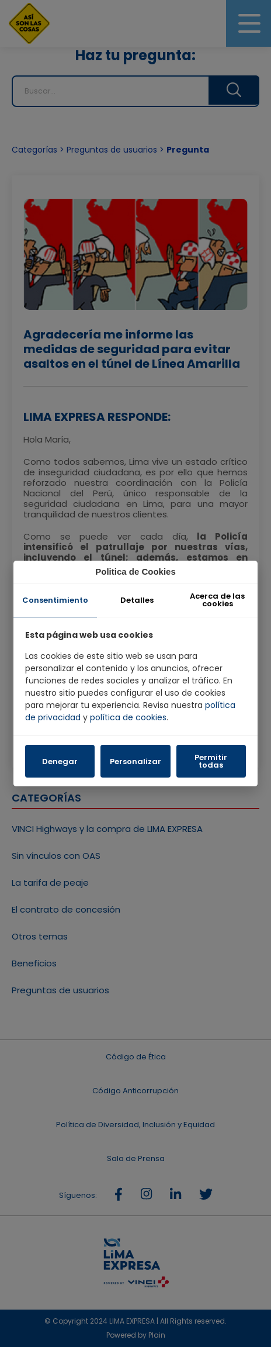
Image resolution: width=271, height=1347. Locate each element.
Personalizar (135, 761)
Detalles (137, 600)
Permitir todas (210, 761)
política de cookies (128, 717)
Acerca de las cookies (217, 599)
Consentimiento (55, 600)
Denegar (60, 761)
